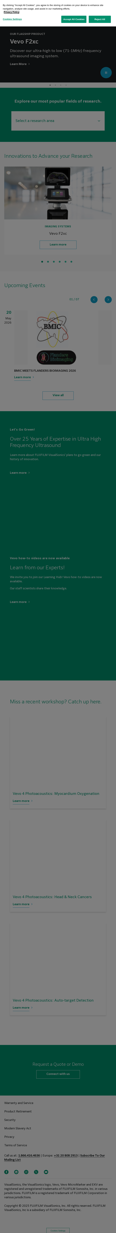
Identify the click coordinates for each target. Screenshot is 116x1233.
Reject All (99, 19)
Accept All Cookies (73, 19)
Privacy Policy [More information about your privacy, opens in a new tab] (11, 12)
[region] (58, 13)
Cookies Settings (12, 19)
